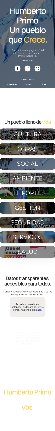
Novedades (12, 84)
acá (39, 312)
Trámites (27, 84)
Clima (43, 84)
